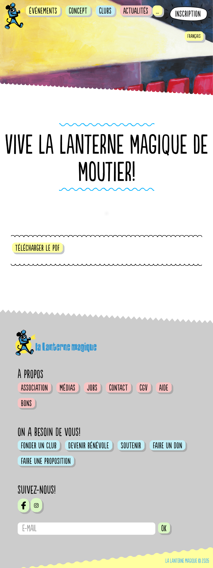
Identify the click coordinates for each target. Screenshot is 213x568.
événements (43, 11)
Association (34, 387)
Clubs (105, 11)
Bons (26, 403)
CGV (144, 387)
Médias (67, 387)
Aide (163, 387)
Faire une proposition (46, 461)
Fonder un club (39, 445)
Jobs (92, 387)
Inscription (188, 14)
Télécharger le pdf (37, 248)
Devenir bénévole (88, 445)
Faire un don (167, 445)
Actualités (135, 11)
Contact (118, 387)
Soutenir (131, 445)
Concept (78, 11)
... (157, 11)
